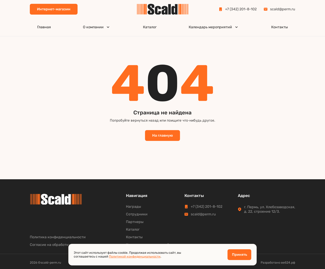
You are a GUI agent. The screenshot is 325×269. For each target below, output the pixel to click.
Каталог (150, 27)
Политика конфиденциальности (58, 237)
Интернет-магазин (53, 9)
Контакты (279, 27)
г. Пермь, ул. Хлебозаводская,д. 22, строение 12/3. (266, 209)
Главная (44, 27)
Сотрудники (136, 214)
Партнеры (134, 222)
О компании (97, 27)
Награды (133, 206)
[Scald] (162, 9)
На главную (162, 135)
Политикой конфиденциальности (134, 256)
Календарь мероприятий (214, 27)
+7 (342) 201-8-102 (238, 9)
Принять (239, 254)
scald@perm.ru (279, 9)
